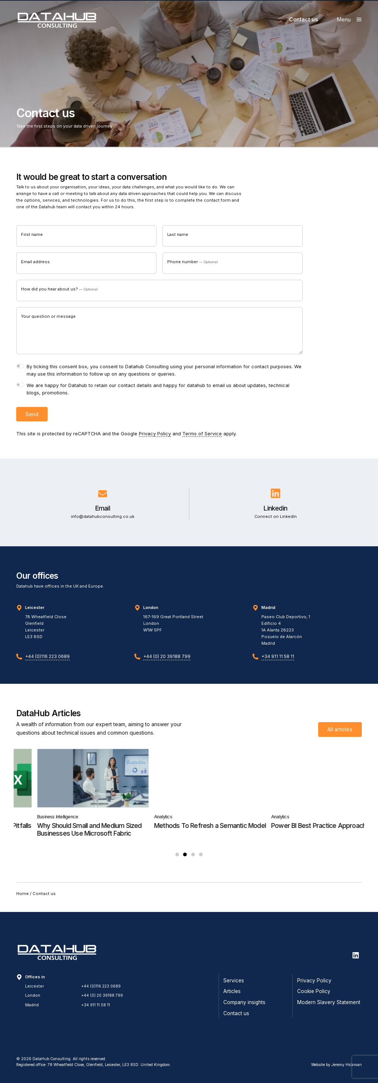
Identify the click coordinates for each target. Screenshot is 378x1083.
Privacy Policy (155, 436)
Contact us (303, 19)
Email (102, 510)
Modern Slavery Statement (328, 1002)
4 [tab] (201, 861)
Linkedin (275, 510)
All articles (340, 735)
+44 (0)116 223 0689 (47, 662)
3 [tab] (193, 861)
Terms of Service (202, 436)
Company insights (244, 1002)
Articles (232, 991)
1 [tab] (177, 861)
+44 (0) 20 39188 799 (166, 662)
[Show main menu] (349, 19)
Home (22, 900)
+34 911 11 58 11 (277, 662)
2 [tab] (185, 861)
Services (233, 980)
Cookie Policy (313, 991)
